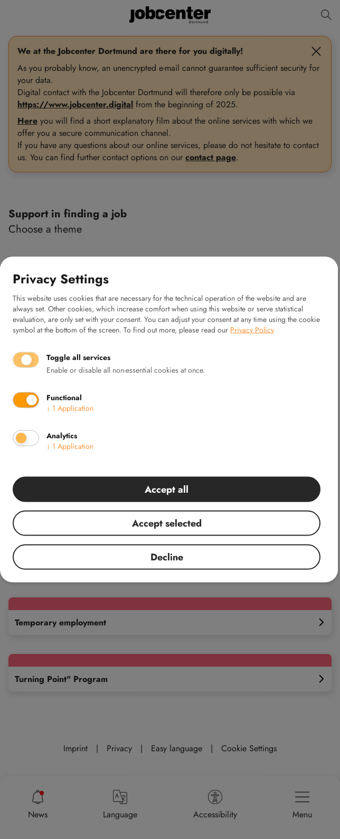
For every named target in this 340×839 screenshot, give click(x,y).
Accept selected (167, 523)
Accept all (166, 489)
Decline (166, 557)
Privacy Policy (252, 330)
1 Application (69, 408)
